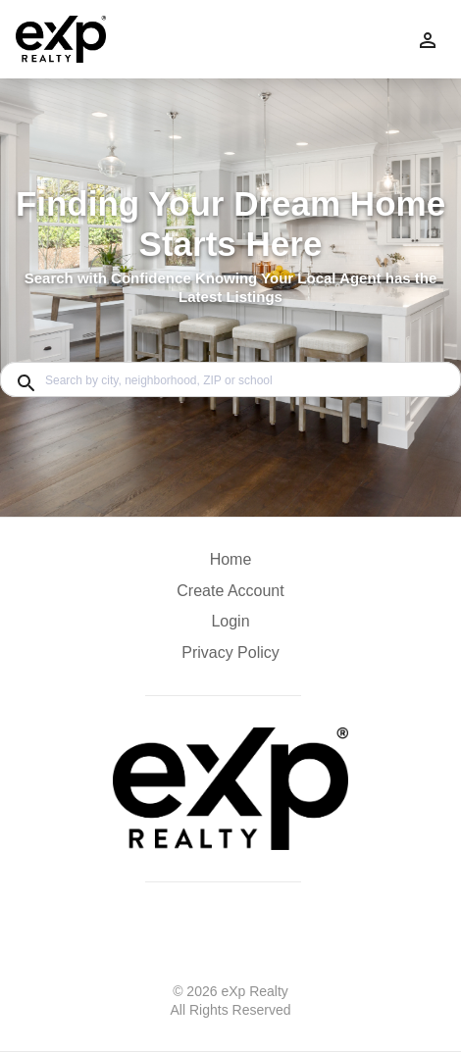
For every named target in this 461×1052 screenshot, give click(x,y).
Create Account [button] (230, 590)
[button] (230, 626)
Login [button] (230, 621)
